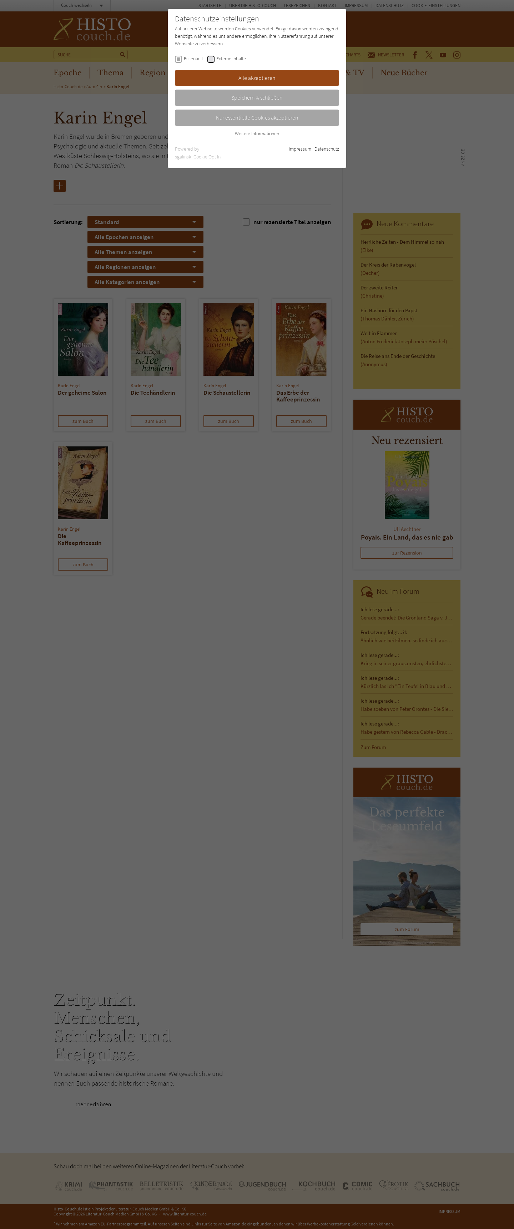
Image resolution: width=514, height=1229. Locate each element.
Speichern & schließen (257, 97)
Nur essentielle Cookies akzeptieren (257, 117)
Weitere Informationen (257, 133)
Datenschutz (326, 149)
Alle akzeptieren (257, 77)
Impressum (300, 149)
